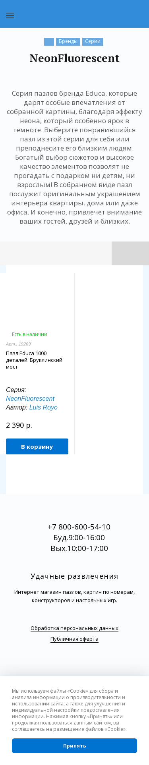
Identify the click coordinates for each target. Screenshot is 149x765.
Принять (74, 745)
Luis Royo (43, 407)
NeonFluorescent (30, 398)
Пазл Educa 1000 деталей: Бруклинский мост (34, 360)
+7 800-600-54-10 (79, 527)
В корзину (37, 446)
